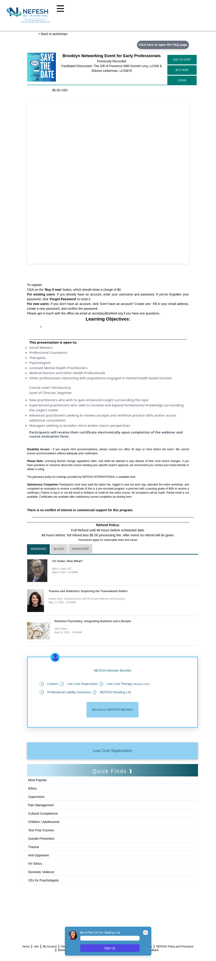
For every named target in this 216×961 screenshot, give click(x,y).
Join (36, 946)
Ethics (32, 788)
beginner (64, 392)
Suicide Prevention (41, 838)
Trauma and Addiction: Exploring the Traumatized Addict (88, 591)
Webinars (38, 549)
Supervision (36, 797)
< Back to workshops (53, 34)
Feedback (153, 950)
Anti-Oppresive (38, 855)
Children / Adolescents (43, 822)
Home (26, 946)
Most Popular (37, 780)
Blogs (59, 549)
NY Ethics (35, 863)
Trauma (33, 847)
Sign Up (110, 948)
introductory (61, 387)
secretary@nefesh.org (107, 313)
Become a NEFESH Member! (112, 709)
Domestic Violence (41, 872)
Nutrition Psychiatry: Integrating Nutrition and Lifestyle (93, 621)
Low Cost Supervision (112, 750)
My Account (50, 946)
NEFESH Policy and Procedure (174, 946)
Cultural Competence (43, 813)
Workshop (80, 549)
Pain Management (41, 805)
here (133, 476)
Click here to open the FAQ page (163, 45)
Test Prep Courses (41, 830)
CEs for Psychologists (43, 880)
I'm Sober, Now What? (67, 561)
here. (129, 496)
